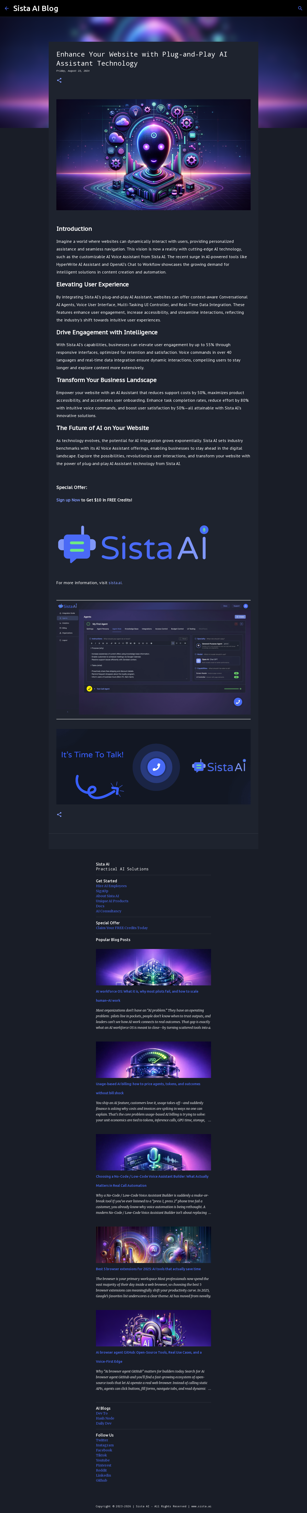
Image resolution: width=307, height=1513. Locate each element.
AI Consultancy (108, 911)
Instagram (105, 1445)
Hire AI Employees (111, 886)
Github (101, 1480)
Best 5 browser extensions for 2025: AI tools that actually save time (148, 1269)
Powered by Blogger (153, 1496)
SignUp (102, 891)
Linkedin (103, 1475)
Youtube (103, 1460)
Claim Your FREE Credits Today (122, 928)
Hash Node (105, 1418)
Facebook (104, 1450)
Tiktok (101, 1455)
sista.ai (115, 582)
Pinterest (103, 1465)
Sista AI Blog (35, 8)
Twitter (102, 1440)
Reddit (101, 1470)
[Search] (300, 8)
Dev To (102, 1413)
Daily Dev (104, 1423)
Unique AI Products (112, 901)
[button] (59, 80)
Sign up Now (68, 500)
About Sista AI (107, 896)
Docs (100, 906)
